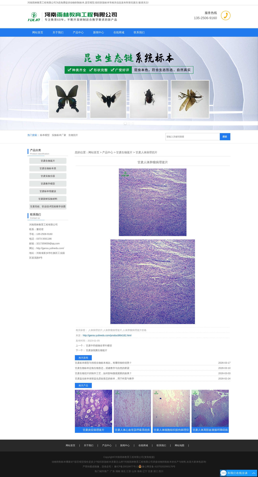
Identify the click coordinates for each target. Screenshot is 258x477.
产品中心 (78, 32)
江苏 (128, 471)
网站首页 (37, 32)
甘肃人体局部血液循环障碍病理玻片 (210, 432)
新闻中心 (98, 32)
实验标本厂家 (59, 135)
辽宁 (145, 471)
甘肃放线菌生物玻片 (96, 350)
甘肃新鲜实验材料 (47, 198)
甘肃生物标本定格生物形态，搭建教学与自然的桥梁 (102, 368)
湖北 (123, 471)
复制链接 (149, 457)
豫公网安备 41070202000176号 (156, 466)
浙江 (155, 471)
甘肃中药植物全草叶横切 (98, 345)
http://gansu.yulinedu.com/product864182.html (107, 335)
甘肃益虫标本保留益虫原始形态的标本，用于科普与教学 (104, 378)
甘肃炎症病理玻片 (93, 429)
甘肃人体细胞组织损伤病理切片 (171, 432)
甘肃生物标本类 (48, 168)
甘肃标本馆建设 (48, 191)
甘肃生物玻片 (48, 160)
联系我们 (139, 32)
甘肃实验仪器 (48, 176)
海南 (139, 471)
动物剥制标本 (77, 2)
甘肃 (150, 471)
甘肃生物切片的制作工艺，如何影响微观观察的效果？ (103, 373)
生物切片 (73, 135)
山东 (134, 471)
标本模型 (45, 135)
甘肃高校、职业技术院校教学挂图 (48, 206)
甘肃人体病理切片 (146, 152)
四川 (161, 471)
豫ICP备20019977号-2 (126, 466)
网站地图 (179, 445)
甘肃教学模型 (48, 183)
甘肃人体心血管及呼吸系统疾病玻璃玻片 (132, 432)
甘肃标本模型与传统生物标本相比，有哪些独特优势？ (103, 362)
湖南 (117, 471)
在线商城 (118, 32)
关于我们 (58, 32)
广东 (112, 471)
